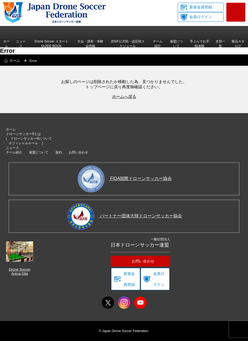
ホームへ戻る (124, 96)
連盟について (176, 43)
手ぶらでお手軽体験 (199, 43)
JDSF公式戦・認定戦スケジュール (128, 43)
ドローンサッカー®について (31, 138)
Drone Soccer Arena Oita (19, 258)
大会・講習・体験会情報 (90, 43)
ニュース (21, 43)
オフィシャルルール (23, 143)
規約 (58, 152)
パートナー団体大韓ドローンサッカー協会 (124, 216)
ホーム (6, 43)
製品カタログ (238, 44)
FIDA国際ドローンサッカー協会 (125, 178)
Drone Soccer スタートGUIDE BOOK (51, 43)
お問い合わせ (235, 12)
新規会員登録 (200, 7)
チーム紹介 (158, 43)
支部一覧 (220, 43)
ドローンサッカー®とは (23, 134)
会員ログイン (200, 17)
